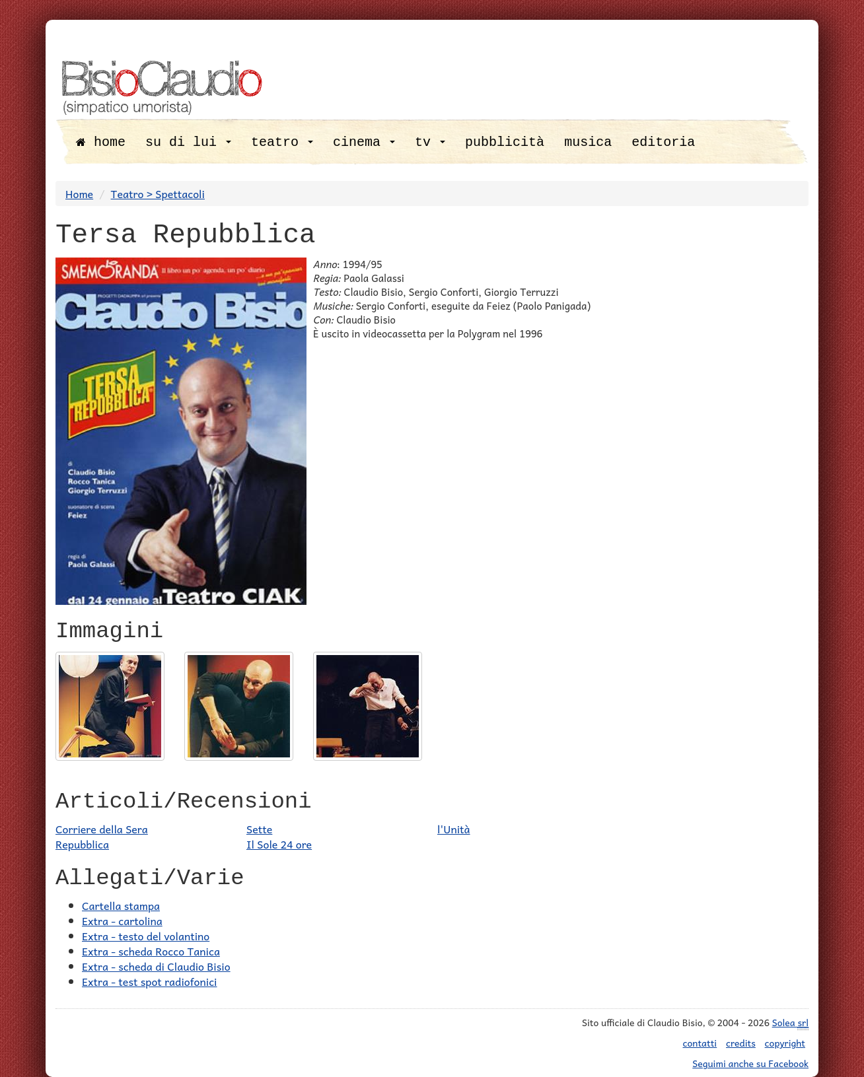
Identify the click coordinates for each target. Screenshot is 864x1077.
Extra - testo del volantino (145, 935)
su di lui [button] (188, 142)
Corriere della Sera (101, 828)
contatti (700, 1042)
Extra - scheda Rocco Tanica (151, 950)
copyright (785, 1042)
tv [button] (430, 142)
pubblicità (504, 142)
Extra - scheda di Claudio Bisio (156, 966)
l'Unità (453, 828)
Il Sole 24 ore (279, 843)
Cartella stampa (121, 905)
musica (588, 142)
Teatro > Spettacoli (158, 193)
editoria (663, 142)
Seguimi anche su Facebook (750, 1063)
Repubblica (82, 843)
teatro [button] (282, 142)
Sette (259, 828)
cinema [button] (364, 142)
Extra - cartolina (122, 920)
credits (741, 1042)
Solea (790, 1022)
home (101, 142)
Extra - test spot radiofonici (149, 981)
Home (79, 193)
